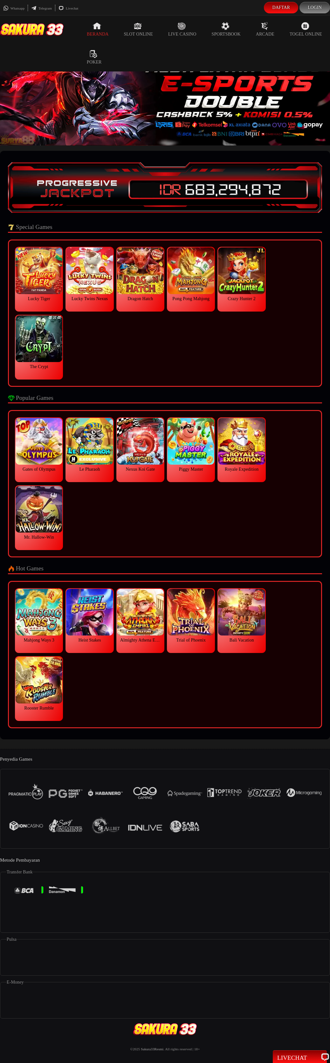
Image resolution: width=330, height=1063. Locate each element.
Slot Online (138, 29)
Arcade (265, 29)
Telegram (41, 8)
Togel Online (306, 29)
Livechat (68, 8)
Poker (94, 57)
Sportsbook (226, 29)
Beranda (97, 29)
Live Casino (182, 29)
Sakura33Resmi (152, 1049)
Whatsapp (13, 8)
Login (315, 7)
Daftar (281, 7)
